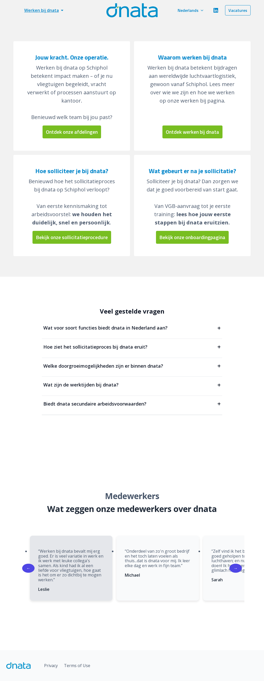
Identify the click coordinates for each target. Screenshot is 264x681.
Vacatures (237, 10)
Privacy (51, 665)
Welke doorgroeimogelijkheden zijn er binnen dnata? (132, 366)
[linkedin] (216, 10)
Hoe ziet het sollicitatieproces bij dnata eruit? (132, 347)
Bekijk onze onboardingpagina (192, 237)
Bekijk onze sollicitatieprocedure (72, 237)
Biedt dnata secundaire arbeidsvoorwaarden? (132, 404)
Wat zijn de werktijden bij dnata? (132, 385)
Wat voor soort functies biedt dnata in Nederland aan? (132, 328)
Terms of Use (77, 665)
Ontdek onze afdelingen (72, 132)
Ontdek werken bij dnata (192, 132)
